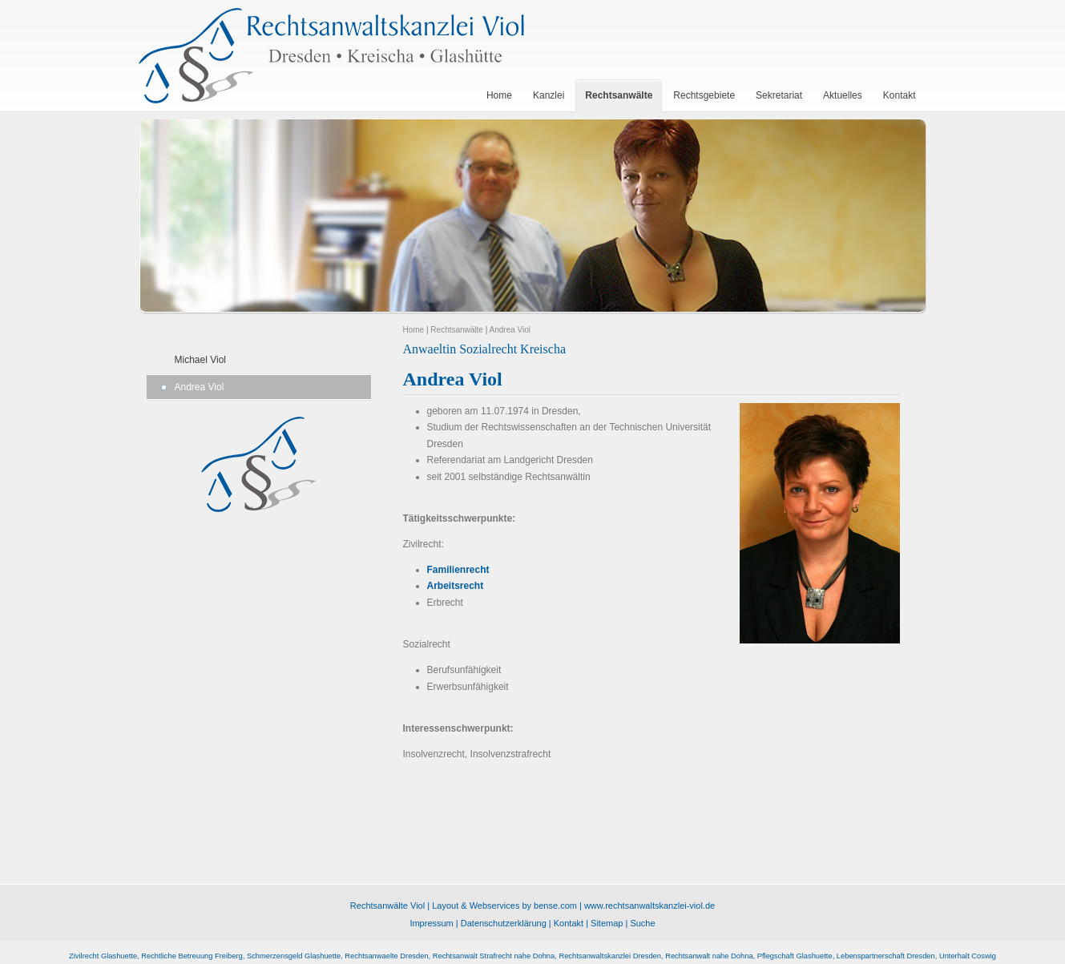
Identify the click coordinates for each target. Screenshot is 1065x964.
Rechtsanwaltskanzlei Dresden (610, 956)
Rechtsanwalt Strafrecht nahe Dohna (494, 956)
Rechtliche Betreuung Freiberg (192, 956)
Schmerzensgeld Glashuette (294, 956)
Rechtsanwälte (456, 329)
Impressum (431, 923)
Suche (642, 923)
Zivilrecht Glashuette (103, 956)
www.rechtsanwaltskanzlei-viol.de (649, 905)
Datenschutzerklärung (504, 923)
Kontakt (568, 923)
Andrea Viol (199, 387)
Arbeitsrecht (455, 585)
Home (414, 329)
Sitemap (607, 923)
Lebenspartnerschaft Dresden (886, 956)
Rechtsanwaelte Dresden (386, 956)
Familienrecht (458, 569)
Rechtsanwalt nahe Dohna (708, 956)
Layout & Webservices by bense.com (504, 905)
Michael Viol (200, 359)
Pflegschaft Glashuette (795, 956)
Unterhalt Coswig (967, 956)
